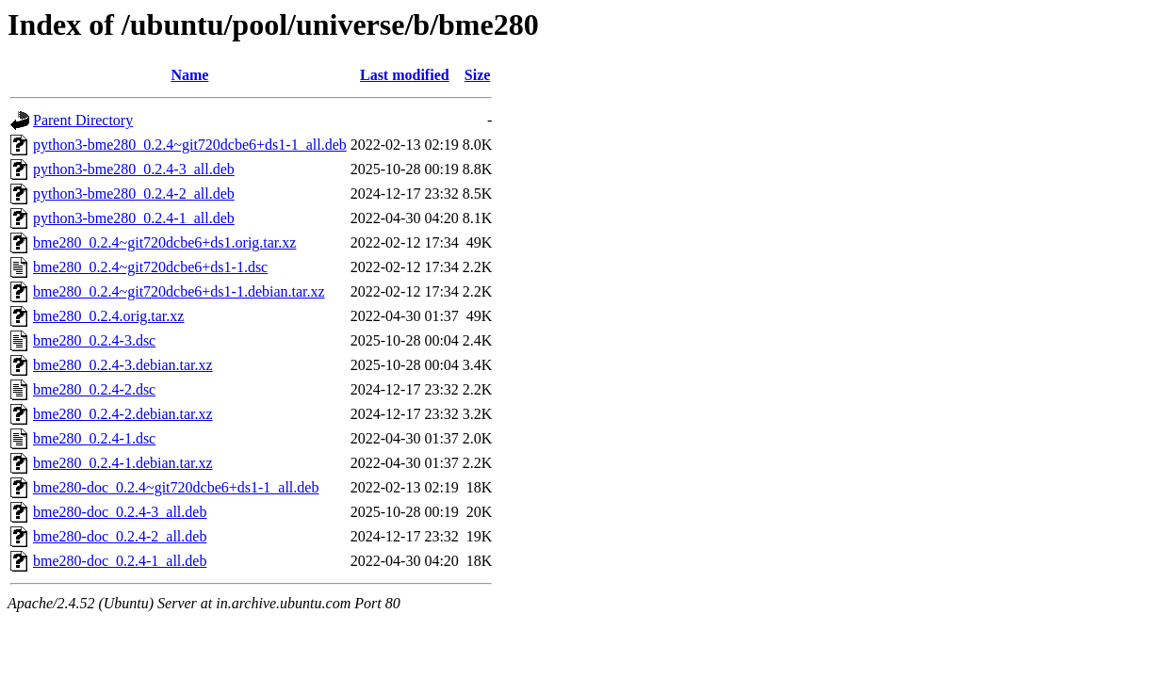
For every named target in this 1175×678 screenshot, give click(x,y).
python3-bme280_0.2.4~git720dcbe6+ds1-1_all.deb (190, 145)
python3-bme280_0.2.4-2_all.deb (134, 194)
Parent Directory (83, 120)
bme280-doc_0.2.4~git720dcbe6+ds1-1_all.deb (175, 487)
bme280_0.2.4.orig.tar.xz (108, 316)
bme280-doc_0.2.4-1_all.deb (119, 561)
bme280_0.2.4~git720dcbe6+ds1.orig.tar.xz (164, 242)
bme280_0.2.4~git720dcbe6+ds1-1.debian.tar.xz (179, 291)
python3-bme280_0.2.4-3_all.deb (134, 169)
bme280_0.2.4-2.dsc (94, 389)
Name (189, 75)
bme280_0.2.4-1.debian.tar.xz (123, 463)
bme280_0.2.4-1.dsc (94, 438)
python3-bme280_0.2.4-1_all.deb (134, 218)
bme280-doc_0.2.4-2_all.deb (119, 536)
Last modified (404, 75)
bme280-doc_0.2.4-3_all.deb (119, 512)
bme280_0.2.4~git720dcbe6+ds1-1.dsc (150, 267)
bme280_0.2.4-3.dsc (94, 340)
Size (478, 75)
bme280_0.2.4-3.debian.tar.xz (123, 365)
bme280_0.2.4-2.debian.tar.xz (123, 414)
